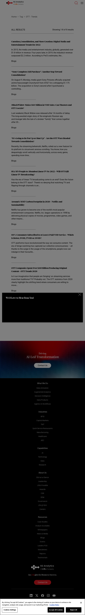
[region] (42, 607)
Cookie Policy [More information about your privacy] (54, 605)
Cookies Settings (10, 610)
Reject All (73, 610)
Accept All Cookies (56, 610)
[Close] (81, 602)
